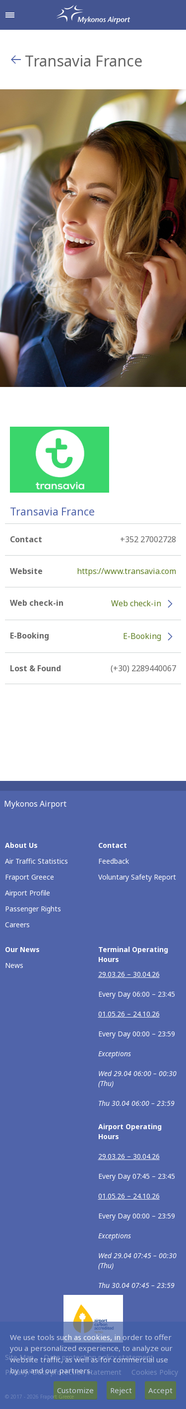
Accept (160, 1390)
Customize (75, 1390)
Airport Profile (27, 892)
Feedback (113, 861)
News (14, 965)
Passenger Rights (33, 908)
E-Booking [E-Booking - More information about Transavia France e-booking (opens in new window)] (142, 636)
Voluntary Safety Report (137, 877)
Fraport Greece (29, 877)
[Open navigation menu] (10, 15)
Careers (17, 924)
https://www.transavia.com (126, 571)
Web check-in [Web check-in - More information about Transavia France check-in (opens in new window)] (136, 603)
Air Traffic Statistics (36, 861)
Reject (121, 1390)
